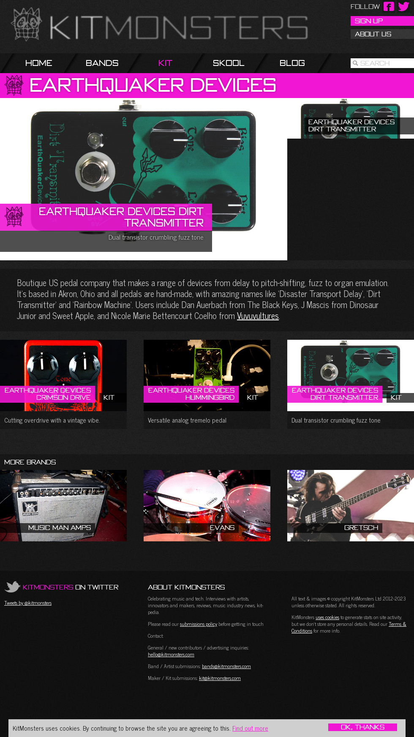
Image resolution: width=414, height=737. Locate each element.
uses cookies (327, 617)
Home (38, 62)
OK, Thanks (362, 727)
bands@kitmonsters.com (226, 666)
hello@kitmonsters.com (171, 654)
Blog (292, 62)
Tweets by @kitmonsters (28, 602)
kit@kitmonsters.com (220, 678)
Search (374, 63)
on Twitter (70, 587)
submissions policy (198, 624)
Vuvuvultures (258, 315)
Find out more (250, 728)
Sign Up (369, 20)
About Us (373, 34)
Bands (102, 62)
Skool (229, 62)
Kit (165, 62)
